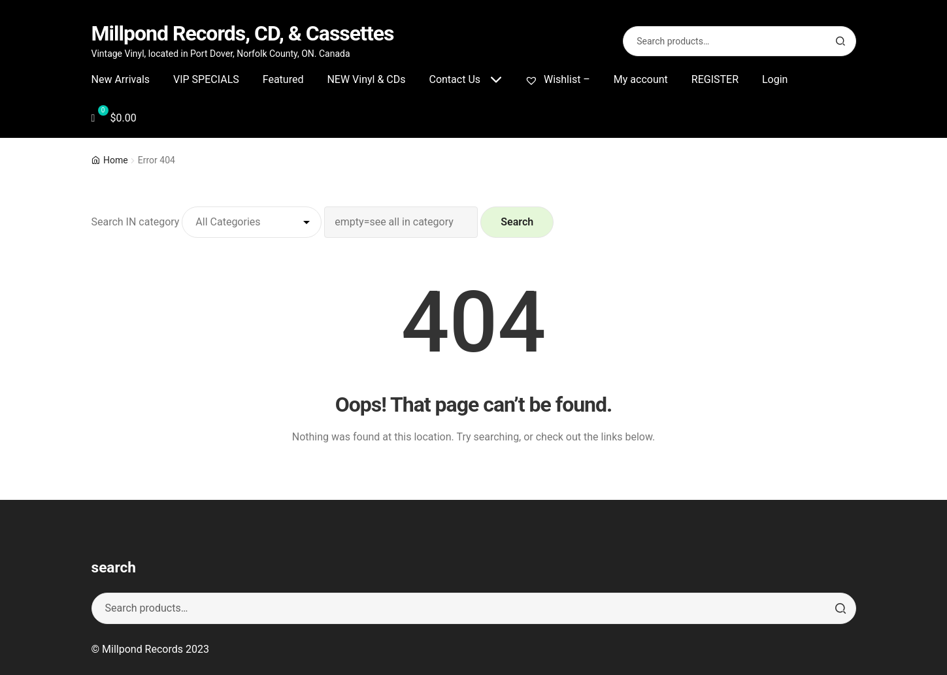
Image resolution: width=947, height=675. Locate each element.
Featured (283, 79)
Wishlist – (557, 79)
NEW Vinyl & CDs (366, 79)
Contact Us (454, 79)
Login (775, 79)
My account (641, 79)
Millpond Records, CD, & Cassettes (242, 33)
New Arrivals (120, 79)
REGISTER (715, 79)
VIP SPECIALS (206, 79)
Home (115, 160)
